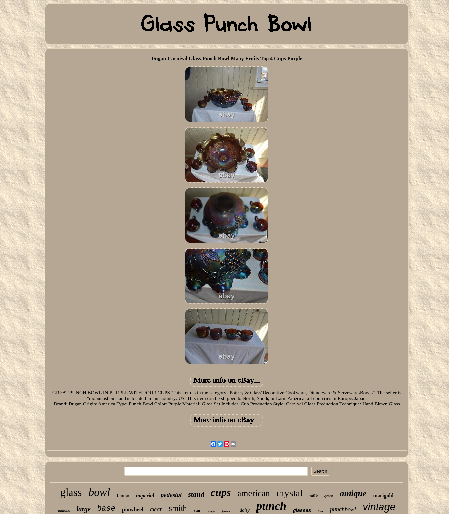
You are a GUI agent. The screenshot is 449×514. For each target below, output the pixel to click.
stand (196, 494)
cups (221, 492)
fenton (123, 495)
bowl (99, 492)
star (197, 510)
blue (320, 511)
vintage (379, 507)
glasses (302, 510)
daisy (245, 510)
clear (156, 509)
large (84, 509)
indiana (64, 510)
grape (211, 511)
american (254, 493)
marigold (383, 495)
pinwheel (132, 509)
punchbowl (343, 509)
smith (178, 508)
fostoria (227, 511)
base (106, 508)
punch (271, 506)
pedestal (171, 494)
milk (313, 495)
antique (353, 493)
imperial (145, 495)
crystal (289, 492)
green (328, 496)
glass (71, 492)
